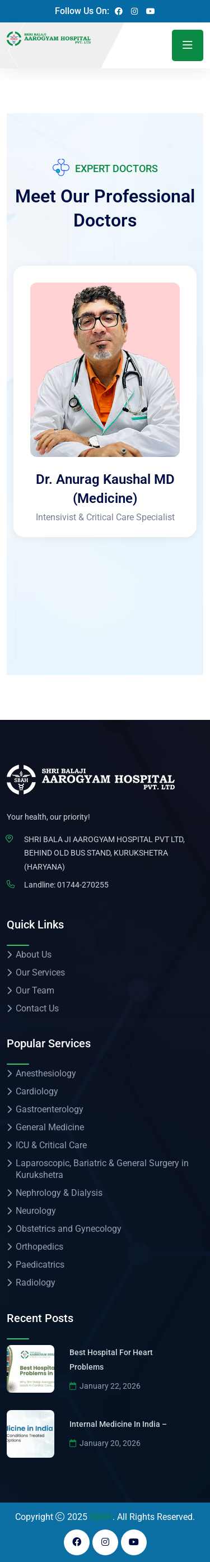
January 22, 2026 (105, 1385)
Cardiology (37, 1091)
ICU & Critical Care (51, 1145)
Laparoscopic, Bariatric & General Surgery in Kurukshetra (102, 1169)
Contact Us (37, 1008)
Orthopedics (39, 1246)
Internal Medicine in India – (118, 1424)
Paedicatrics (40, 1264)
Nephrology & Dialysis (59, 1192)
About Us (34, 954)
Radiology (35, 1282)
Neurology (36, 1210)
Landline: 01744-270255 (66, 884)
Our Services (40, 972)
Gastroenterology (49, 1109)
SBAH (101, 1517)
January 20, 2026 (105, 1443)
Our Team (35, 990)
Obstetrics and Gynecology (69, 1228)
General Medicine (50, 1127)
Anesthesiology (46, 1073)
